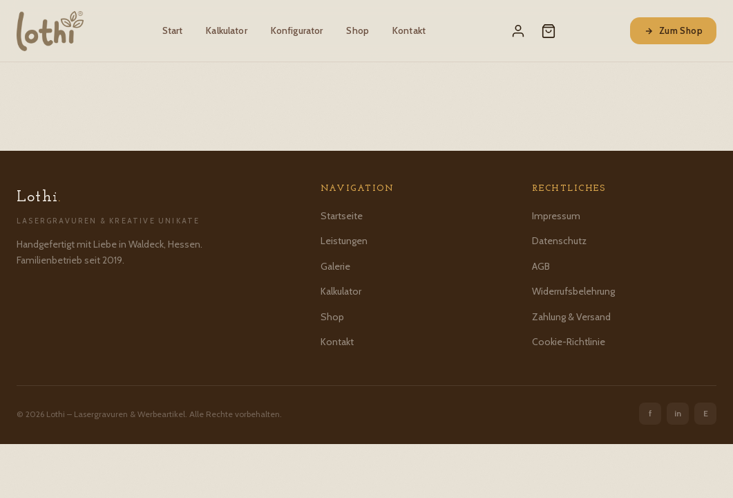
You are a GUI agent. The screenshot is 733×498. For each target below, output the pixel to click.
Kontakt (409, 30)
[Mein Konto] (518, 31)
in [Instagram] (677, 413)
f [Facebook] (650, 413)
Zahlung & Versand (571, 317)
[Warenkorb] (548, 31)
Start (172, 30)
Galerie (335, 266)
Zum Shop (673, 30)
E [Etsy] (705, 413)
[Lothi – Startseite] (50, 31)
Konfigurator (297, 30)
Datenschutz (559, 240)
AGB (541, 266)
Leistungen (344, 240)
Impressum (556, 216)
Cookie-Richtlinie (568, 341)
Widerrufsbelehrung (573, 291)
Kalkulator (226, 30)
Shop (357, 30)
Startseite (342, 216)
